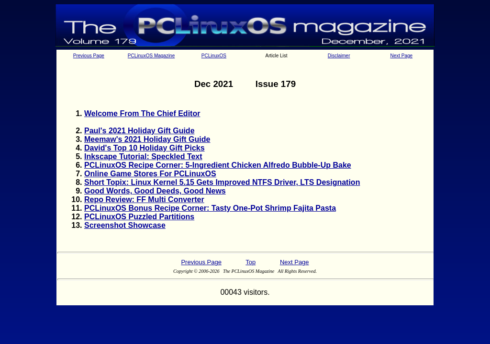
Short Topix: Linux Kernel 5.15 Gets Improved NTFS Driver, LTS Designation (222, 182)
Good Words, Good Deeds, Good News (155, 191)
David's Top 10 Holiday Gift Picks (144, 148)
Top (250, 262)
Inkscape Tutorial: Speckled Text (143, 156)
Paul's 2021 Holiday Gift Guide (139, 131)
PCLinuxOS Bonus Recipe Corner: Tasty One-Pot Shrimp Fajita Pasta (210, 208)
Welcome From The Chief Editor (142, 113)
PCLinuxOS (213, 55)
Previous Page (88, 55)
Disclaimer (339, 55)
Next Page (401, 55)
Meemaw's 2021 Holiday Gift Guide (147, 139)
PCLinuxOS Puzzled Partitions (139, 217)
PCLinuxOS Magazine (151, 55)
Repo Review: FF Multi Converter (144, 199)
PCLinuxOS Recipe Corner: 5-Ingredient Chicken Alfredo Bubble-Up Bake (217, 165)
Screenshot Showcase (125, 225)
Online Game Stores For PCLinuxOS (150, 174)
